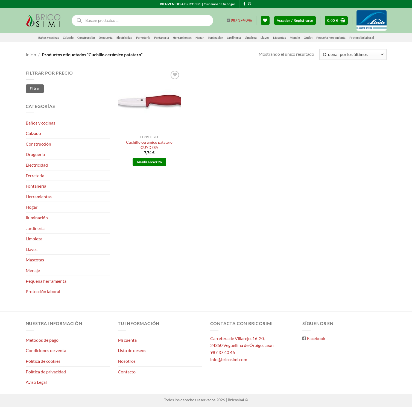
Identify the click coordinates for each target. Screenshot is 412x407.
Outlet (308, 37)
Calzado (68, 37)
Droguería (106, 37)
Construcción (86, 37)
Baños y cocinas (48, 37)
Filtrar (35, 88)
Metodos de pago (42, 340)
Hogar (199, 37)
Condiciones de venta (46, 350)
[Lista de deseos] (265, 20)
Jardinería (234, 37)
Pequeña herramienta (331, 37)
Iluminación (215, 37)
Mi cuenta (127, 340)
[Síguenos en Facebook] (244, 4)
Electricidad (124, 37)
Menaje (295, 37)
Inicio (31, 54)
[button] (295, 20)
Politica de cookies (43, 361)
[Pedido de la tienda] (352, 54)
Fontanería (161, 37)
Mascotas (279, 37)
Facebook (316, 338)
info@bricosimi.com (228, 359)
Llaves (265, 37)
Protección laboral (361, 37)
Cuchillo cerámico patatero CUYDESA (149, 145)
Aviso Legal (36, 382)
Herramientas (182, 37)
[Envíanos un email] (249, 4)
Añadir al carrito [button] (149, 162)
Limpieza (251, 37)
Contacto (127, 371)
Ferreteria (143, 37)
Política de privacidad (46, 371)
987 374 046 (241, 20)
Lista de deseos (132, 350)
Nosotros (127, 361)
